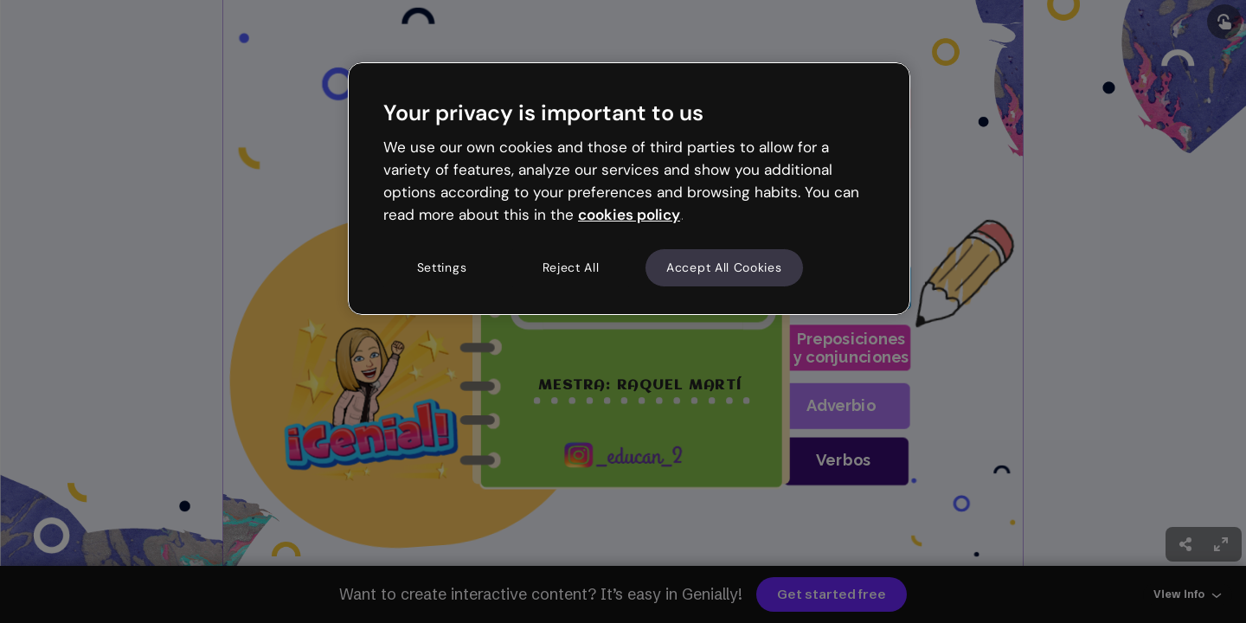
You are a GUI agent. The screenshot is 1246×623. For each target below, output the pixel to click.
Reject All (571, 267)
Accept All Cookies (724, 267)
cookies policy (629, 214)
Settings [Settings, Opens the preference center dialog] (442, 267)
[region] (629, 188)
